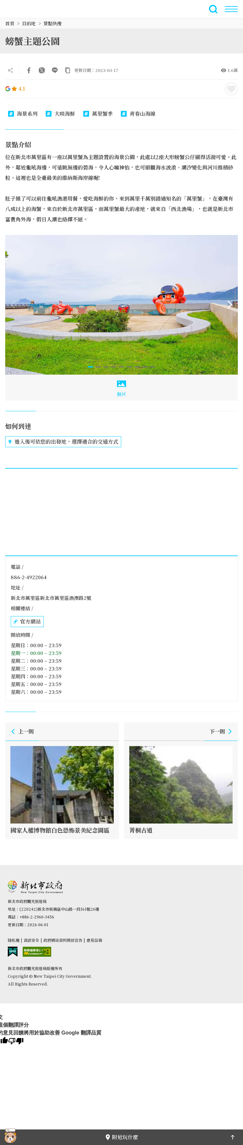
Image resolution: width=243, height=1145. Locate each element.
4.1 (15, 88)
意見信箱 (94, 940)
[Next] (230, 304)
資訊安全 (31, 940)
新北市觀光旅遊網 (20, 9)
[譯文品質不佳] (16, 1041)
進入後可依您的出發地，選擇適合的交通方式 (63, 442)
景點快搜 (52, 23)
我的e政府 (12, 952)
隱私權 (13, 940)
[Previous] (13, 304)
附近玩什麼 (121, 1137)
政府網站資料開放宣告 (62, 940)
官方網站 (27, 621)
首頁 (9, 23)
